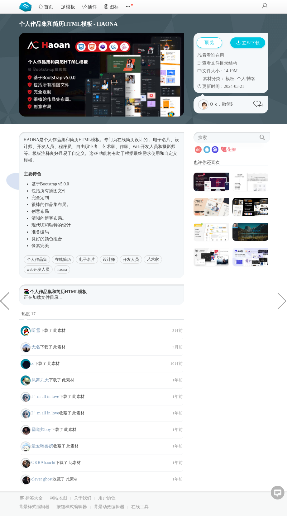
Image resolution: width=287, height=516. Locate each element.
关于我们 (82, 498)
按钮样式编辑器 (71, 506)
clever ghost (42, 479)
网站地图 (58, 498)
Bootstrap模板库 (27, 6)
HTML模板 (89, 139)
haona (62, 269)
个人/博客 (246, 78)
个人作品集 (37, 259)
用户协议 (107, 498)
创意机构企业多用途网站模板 (4, 300)
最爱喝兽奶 (42, 446)
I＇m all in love (45, 396)
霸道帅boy (41, 429)
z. (33, 363)
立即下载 (248, 43)
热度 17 (29, 314)
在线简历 (63, 259)
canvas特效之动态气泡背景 (282, 300)
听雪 (35, 330)
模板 (67, 6)
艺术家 (153, 259)
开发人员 (131, 259)
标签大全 (34, 498)
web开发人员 (38, 269)
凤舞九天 (40, 380)
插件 (89, 6)
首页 (45, 6)
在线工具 (140, 506)
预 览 (209, 42)
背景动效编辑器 (109, 506)
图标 (111, 6)
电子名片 (87, 259)
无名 (35, 347)
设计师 (109, 259)
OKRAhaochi (43, 462)
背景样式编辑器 (34, 506)
